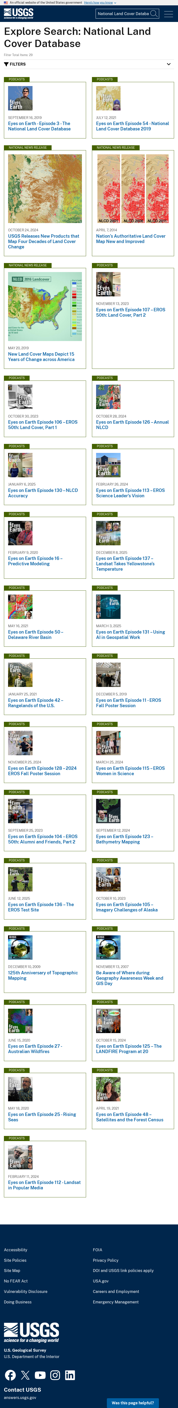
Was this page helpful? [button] (133, 1403)
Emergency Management (116, 1302)
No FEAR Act (16, 1281)
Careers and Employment (116, 1292)
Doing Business (18, 1302)
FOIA (97, 1250)
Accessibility (15, 1250)
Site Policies (15, 1260)
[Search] (154, 14)
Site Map (12, 1271)
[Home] (18, 18)
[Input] (127, 14)
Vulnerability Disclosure (25, 1292)
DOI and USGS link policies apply (123, 1271)
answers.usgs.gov (20, 1397)
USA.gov (101, 1281)
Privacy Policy (106, 1260)
